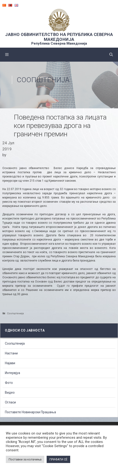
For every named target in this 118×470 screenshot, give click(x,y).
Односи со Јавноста (25, 330)
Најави (10, 363)
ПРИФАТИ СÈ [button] (58, 459)
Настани (11, 353)
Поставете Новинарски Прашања (30, 412)
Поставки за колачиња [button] (25, 459)
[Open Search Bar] (111, 55)
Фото (9, 383)
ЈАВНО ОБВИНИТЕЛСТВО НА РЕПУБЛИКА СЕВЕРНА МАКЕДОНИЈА (59, 37)
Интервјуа (12, 373)
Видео (10, 392)
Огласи (10, 402)
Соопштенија (43, 80)
